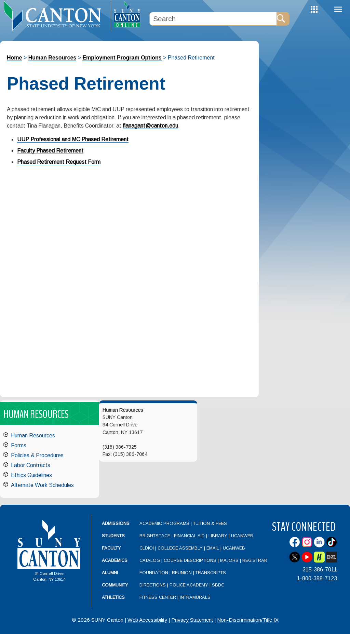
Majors (229, 560)
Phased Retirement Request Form (58, 162)
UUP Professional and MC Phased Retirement (73, 139)
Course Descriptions (190, 560)
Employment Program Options (121, 58)
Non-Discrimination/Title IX (248, 620)
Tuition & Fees (210, 523)
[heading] (55, 15)
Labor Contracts (30, 465)
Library (217, 535)
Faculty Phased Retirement (50, 151)
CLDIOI (146, 548)
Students (113, 535)
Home (14, 58)
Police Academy (189, 584)
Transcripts (211, 572)
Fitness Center (157, 597)
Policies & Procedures (37, 455)
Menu (338, 9)
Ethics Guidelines (31, 475)
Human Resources (52, 58)
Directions (152, 584)
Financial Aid (189, 535)
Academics (114, 560)
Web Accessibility (147, 620)
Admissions (116, 523)
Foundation (153, 572)
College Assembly (180, 548)
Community (115, 584)
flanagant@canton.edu (150, 126)
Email (212, 548)
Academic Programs (165, 523)
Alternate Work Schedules (42, 485)
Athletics (113, 597)
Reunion (182, 572)
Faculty (111, 548)
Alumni (110, 572)
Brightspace (154, 535)
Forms (18, 445)
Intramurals (195, 597)
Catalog (149, 560)
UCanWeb (242, 535)
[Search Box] (213, 19)
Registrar (254, 560)
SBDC (218, 584)
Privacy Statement (192, 620)
